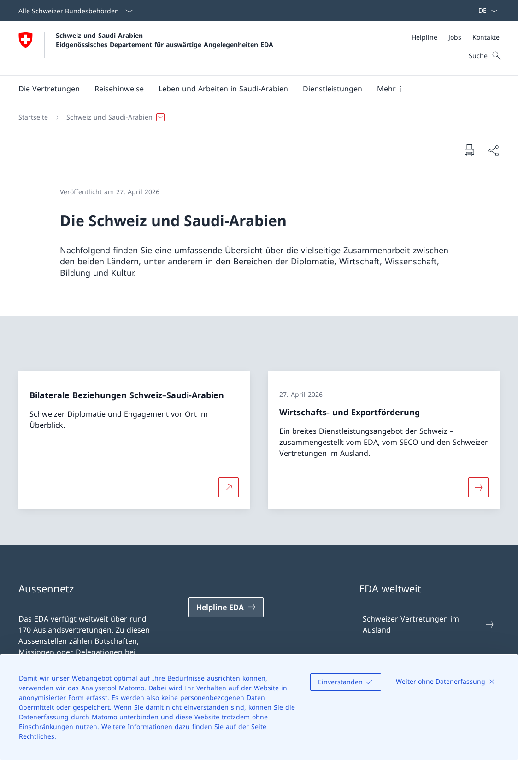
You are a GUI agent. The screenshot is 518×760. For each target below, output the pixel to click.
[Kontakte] (486, 37)
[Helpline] (424, 37)
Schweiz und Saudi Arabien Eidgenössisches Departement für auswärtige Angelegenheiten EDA (164, 39)
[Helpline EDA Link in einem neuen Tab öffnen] (226, 607)
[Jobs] (455, 37)
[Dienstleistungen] (332, 89)
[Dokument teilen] (493, 150)
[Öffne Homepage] (145, 48)
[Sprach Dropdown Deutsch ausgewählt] (485, 10)
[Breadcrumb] (255, 117)
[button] (49, 89)
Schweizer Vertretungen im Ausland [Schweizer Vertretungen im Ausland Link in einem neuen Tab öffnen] (429, 624)
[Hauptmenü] (251, 89)
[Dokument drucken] (469, 150)
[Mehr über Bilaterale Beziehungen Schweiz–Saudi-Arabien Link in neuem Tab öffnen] (228, 487)
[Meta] (455, 37)
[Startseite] (33, 117)
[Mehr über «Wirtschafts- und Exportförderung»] (478, 487)
